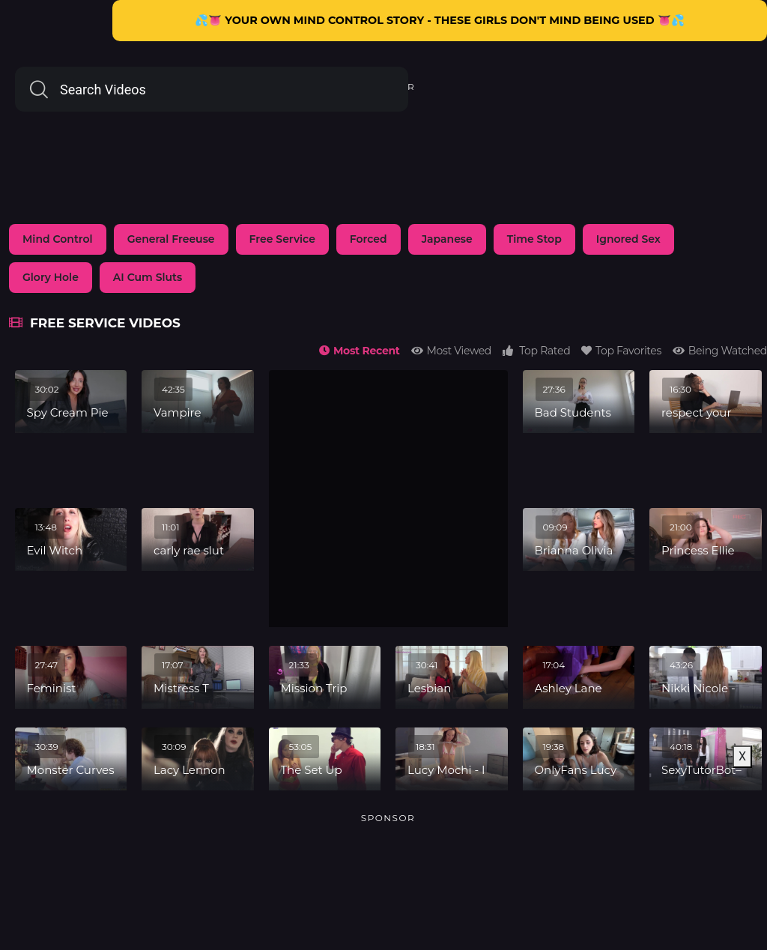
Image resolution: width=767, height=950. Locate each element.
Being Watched (720, 350)
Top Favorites (621, 350)
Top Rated (536, 350)
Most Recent (359, 350)
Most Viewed (451, 350)
